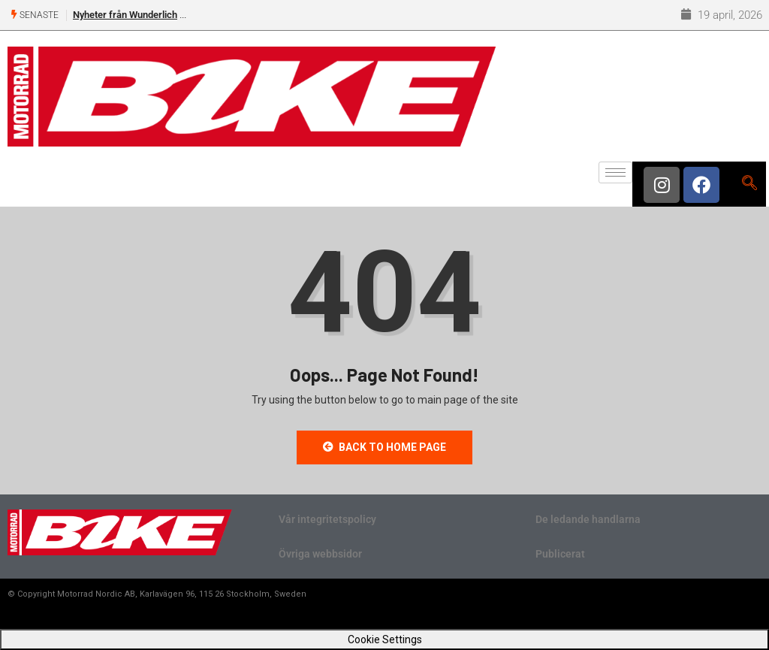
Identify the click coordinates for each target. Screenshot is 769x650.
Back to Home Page (384, 447)
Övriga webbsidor (320, 554)
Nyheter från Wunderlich (125, 14)
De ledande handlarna (588, 519)
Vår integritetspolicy (327, 519)
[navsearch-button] (749, 184)
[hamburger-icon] (615, 172)
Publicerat (560, 554)
